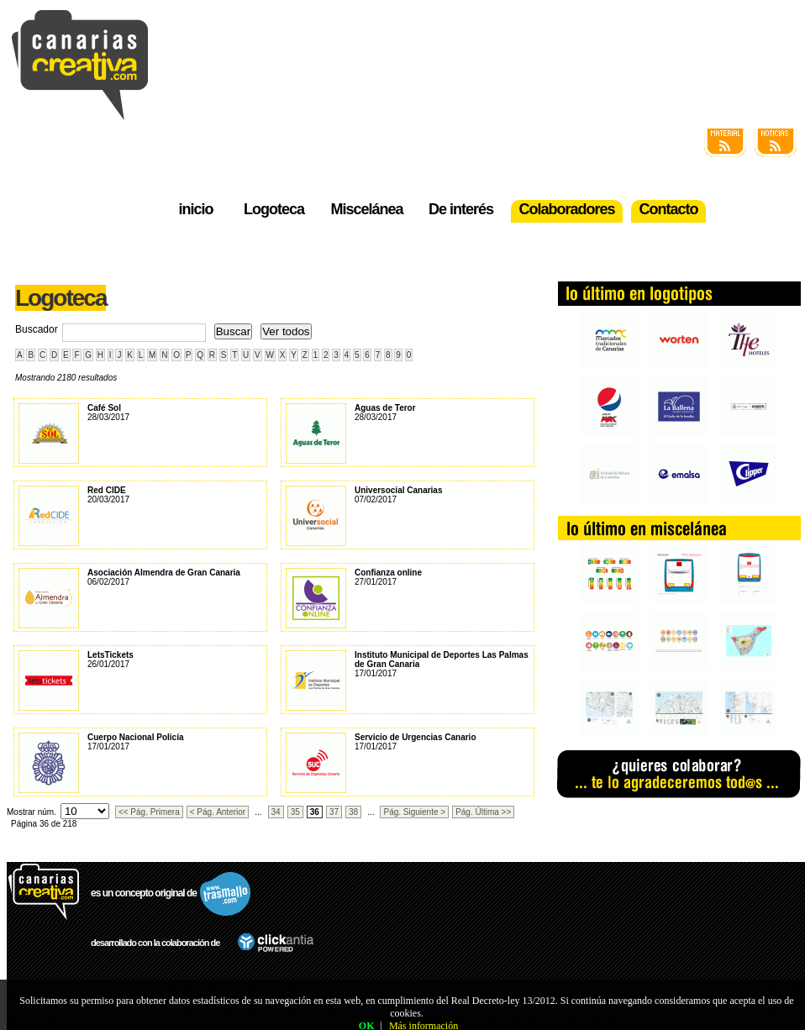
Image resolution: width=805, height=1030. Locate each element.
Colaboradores (566, 209)
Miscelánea (366, 209)
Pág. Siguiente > (414, 812)
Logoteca (274, 209)
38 (353, 812)
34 (276, 812)
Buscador (36, 329)
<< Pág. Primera (149, 812)
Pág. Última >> (483, 812)
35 (295, 812)
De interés (461, 209)
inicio (195, 209)
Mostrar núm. (31, 812)
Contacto (668, 209)
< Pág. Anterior (217, 812)
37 (334, 812)
